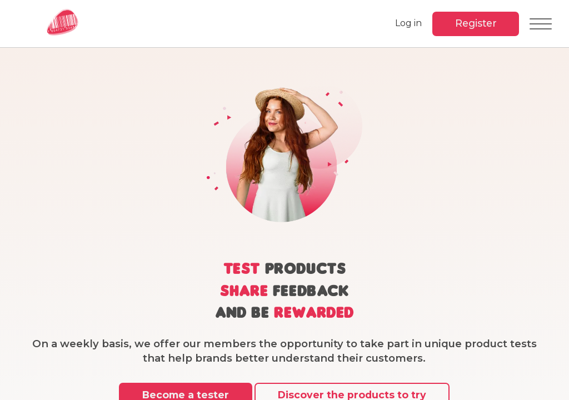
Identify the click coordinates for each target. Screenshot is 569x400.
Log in (406, 23)
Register (475, 23)
